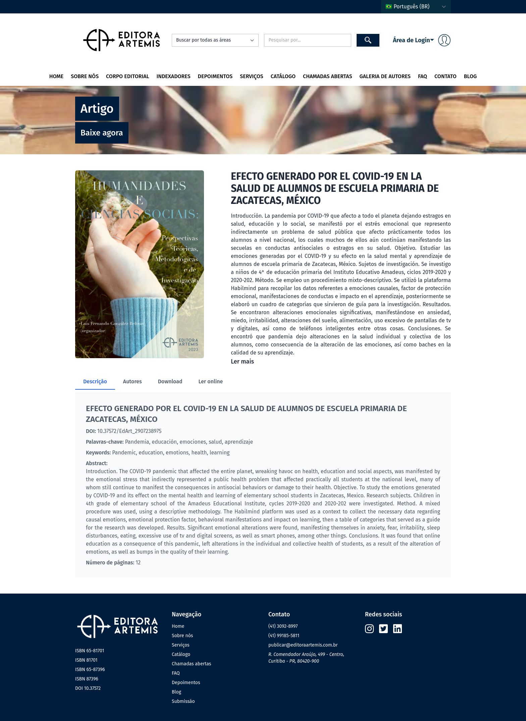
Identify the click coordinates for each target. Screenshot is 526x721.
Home (56, 76)
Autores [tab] (132, 381)
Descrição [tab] (95, 381)
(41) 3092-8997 (283, 626)
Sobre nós (85, 76)
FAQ (422, 76)
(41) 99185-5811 (283, 636)
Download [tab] (170, 381)
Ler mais (242, 361)
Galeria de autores (385, 76)
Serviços (251, 76)
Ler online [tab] (211, 381)
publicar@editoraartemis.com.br (303, 645)
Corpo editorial (127, 76)
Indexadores (174, 76)
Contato (445, 76)
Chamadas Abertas (327, 76)
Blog (470, 76)
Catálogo (283, 76)
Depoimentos (215, 76)
